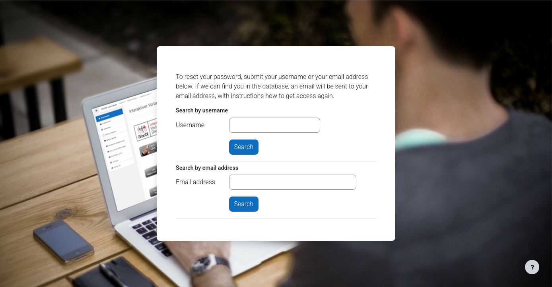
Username (190, 125)
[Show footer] (532, 267)
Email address (195, 182)
